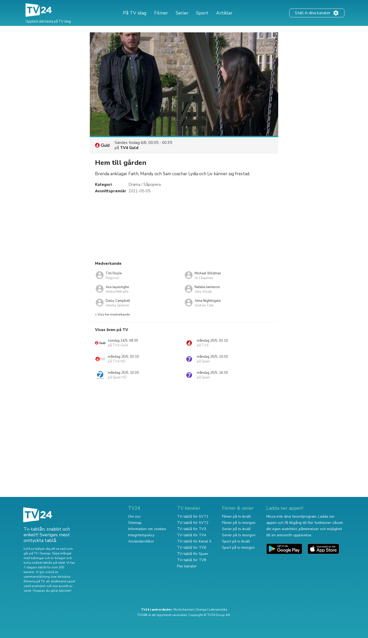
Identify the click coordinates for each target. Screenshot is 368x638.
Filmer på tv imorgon (238, 522)
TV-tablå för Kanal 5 (194, 541)
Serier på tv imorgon (238, 535)
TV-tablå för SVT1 (192, 516)
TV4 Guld (129, 147)
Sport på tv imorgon (238, 547)
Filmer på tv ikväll (236, 516)
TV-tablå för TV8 (191, 560)
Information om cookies (147, 528)
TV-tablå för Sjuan (192, 553)
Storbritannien (183, 609)
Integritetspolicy (141, 535)
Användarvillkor (141, 541)
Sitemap (135, 522)
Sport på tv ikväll (236, 541)
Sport (202, 13)
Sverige (201, 609)
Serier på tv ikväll (236, 528)
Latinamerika (218, 609)
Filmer (161, 13)
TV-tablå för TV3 (191, 528)
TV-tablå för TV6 (191, 547)
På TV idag (134, 13)
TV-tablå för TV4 (191, 535)
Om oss (134, 516)
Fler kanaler (187, 566)
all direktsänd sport (60, 581)
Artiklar (224, 13)
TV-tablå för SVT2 (192, 522)
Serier (182, 13)
